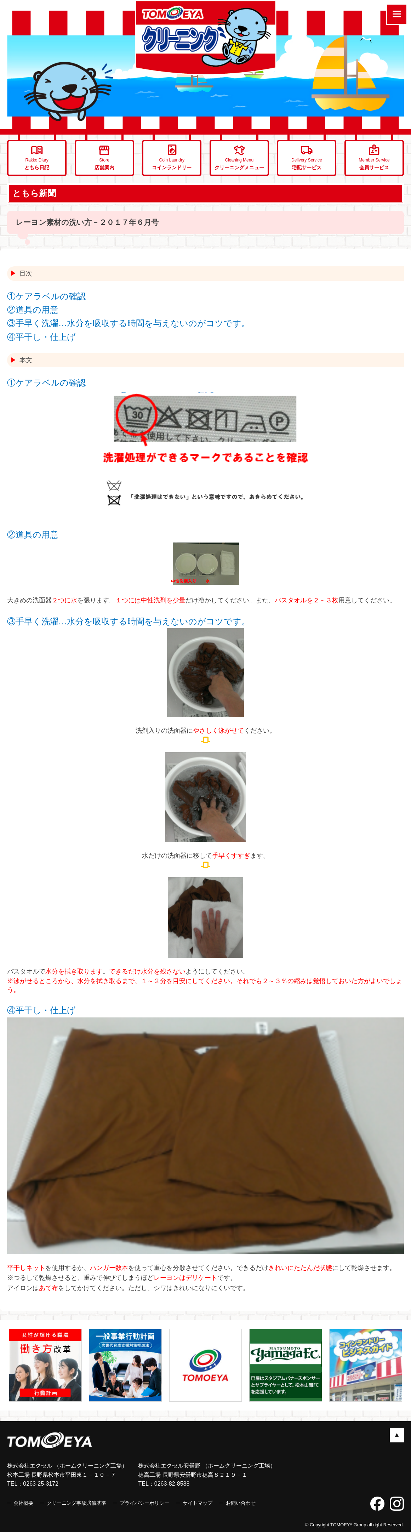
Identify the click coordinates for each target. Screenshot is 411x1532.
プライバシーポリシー (144, 1503)
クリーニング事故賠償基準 (76, 1503)
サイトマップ (197, 1503)
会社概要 (23, 1503)
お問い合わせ (241, 1503)
